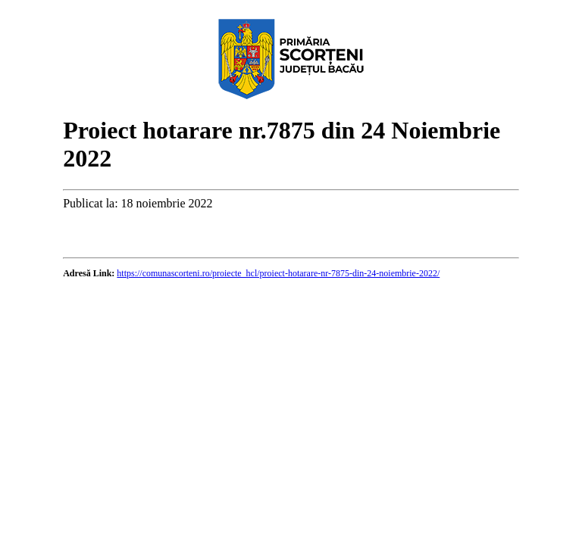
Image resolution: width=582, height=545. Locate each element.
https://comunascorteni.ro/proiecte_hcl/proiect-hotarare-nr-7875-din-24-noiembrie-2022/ (278, 273)
